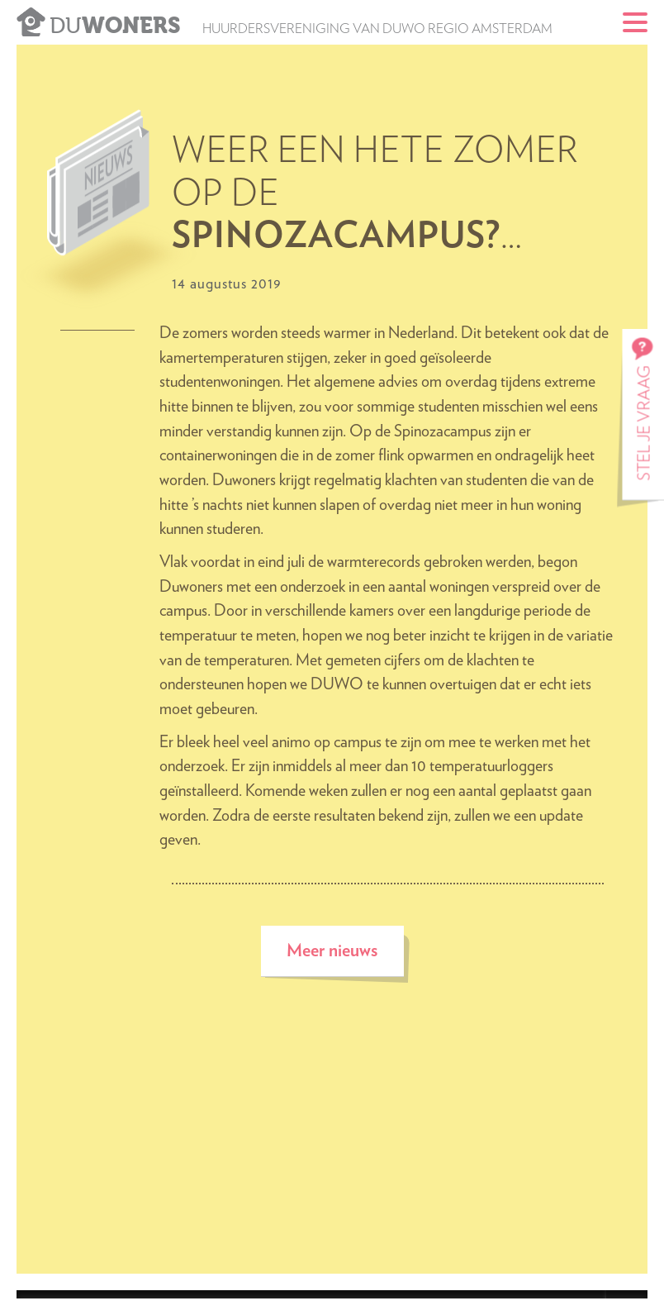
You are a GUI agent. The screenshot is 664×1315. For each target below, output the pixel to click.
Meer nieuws (332, 951)
